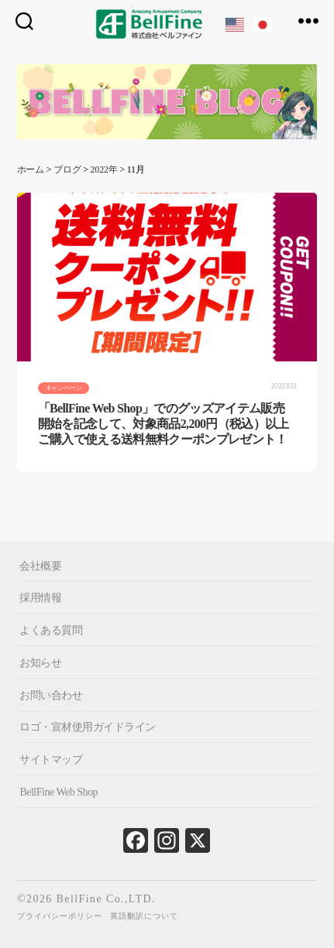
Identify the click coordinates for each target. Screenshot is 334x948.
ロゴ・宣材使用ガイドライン (87, 727)
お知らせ (40, 663)
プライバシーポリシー (59, 916)
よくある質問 (50, 630)
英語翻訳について (144, 916)
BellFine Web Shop (58, 792)
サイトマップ (50, 759)
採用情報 (40, 598)
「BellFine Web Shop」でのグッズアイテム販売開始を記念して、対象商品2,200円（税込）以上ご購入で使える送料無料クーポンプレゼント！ (163, 424)
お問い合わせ (50, 694)
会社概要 (40, 565)
